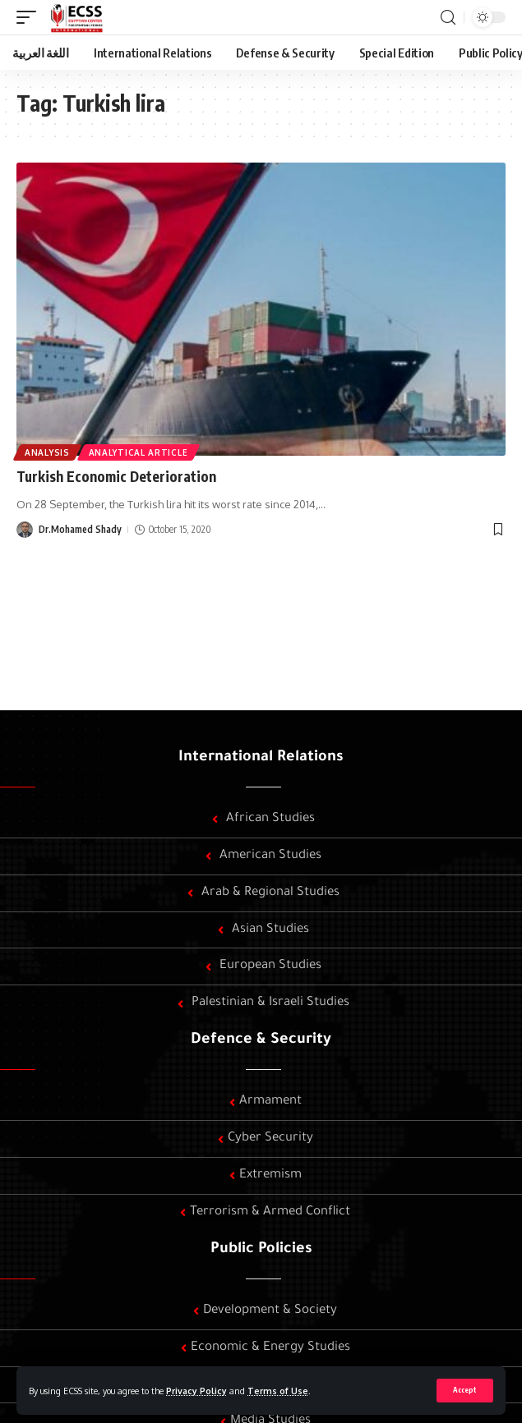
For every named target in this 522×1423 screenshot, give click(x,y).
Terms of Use (277, 1390)
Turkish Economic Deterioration (116, 476)
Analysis (47, 452)
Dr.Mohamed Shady (80, 529)
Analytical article (138, 452)
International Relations (261, 758)
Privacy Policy (196, 1390)
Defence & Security (261, 1040)
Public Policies (261, 1250)
